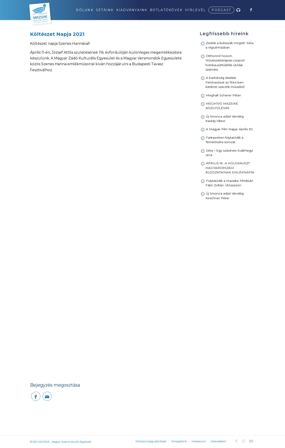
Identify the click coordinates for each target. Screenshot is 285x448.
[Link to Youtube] (251, 441)
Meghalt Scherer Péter (223, 95)
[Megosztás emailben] (47, 396)
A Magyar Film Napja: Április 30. (229, 129)
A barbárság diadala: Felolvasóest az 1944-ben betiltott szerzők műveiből (225, 82)
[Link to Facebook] (251, 9)
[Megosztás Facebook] (35, 396)
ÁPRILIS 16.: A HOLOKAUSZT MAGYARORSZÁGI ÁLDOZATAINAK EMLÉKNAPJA (230, 167)
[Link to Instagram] (243, 441)
